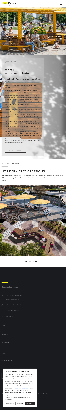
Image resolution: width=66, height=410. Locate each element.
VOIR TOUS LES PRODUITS (33, 261)
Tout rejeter (20, 403)
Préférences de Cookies (40, 393)
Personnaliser (10, 403)
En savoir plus (15, 150)
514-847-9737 (10, 316)
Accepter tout (29, 403)
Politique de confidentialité (21, 388)
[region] (20, 388)
